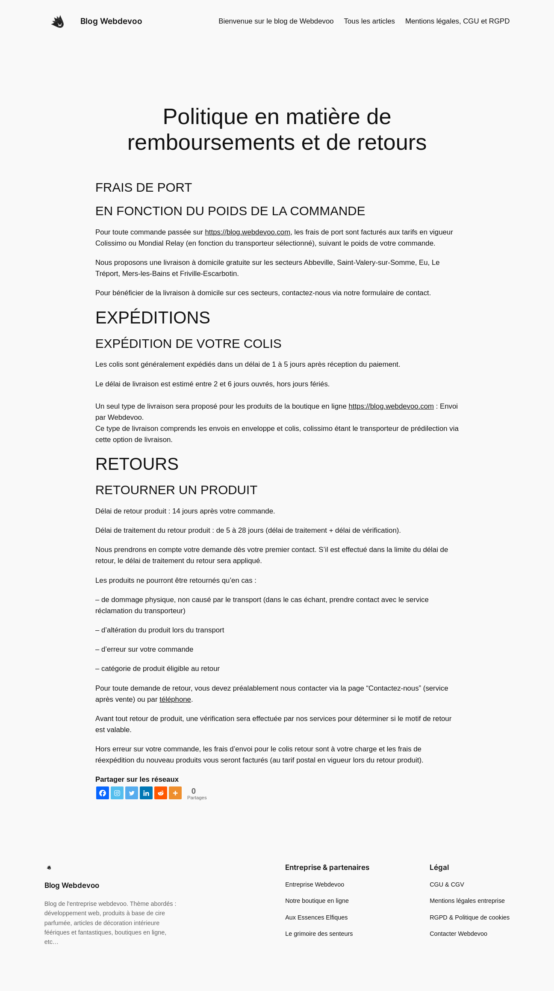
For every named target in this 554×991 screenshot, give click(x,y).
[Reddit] (160, 792)
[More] (175, 792)
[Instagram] (117, 792)
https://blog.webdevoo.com (248, 232)
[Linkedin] (146, 792)
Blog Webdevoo (111, 21)
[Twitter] (131, 792)
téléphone (175, 699)
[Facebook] (102, 792)
